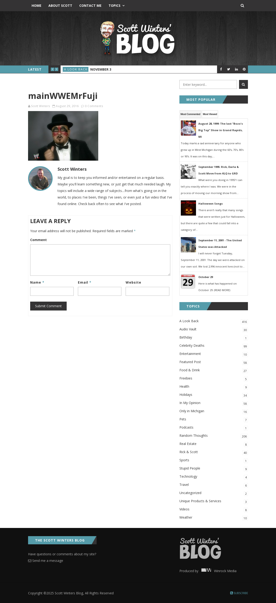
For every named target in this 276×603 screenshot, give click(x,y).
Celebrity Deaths (213, 346)
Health (213, 387)
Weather (213, 517)
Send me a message (45, 560)
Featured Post (213, 362)
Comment (38, 240)
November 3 (100, 69)
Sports (213, 460)
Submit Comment (48, 306)
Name (37, 282)
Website (133, 282)
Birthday (213, 337)
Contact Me (90, 5)
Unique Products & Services (213, 501)
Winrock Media (217, 571)
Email (84, 282)
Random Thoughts (213, 436)
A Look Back (75, 69)
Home (36, 5)
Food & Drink (213, 370)
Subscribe (239, 593)
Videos (213, 509)
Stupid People (213, 468)
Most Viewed (210, 114)
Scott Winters (40, 106)
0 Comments (94, 106)
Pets (213, 419)
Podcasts (213, 427)
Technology (213, 477)
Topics (114, 5)
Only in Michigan (213, 411)
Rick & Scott (213, 452)
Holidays (213, 395)
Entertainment (213, 354)
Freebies (213, 378)
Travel (213, 485)
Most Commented (190, 114)
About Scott (60, 5)
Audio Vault (213, 329)
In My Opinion (213, 403)
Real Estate (213, 444)
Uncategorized (213, 493)
